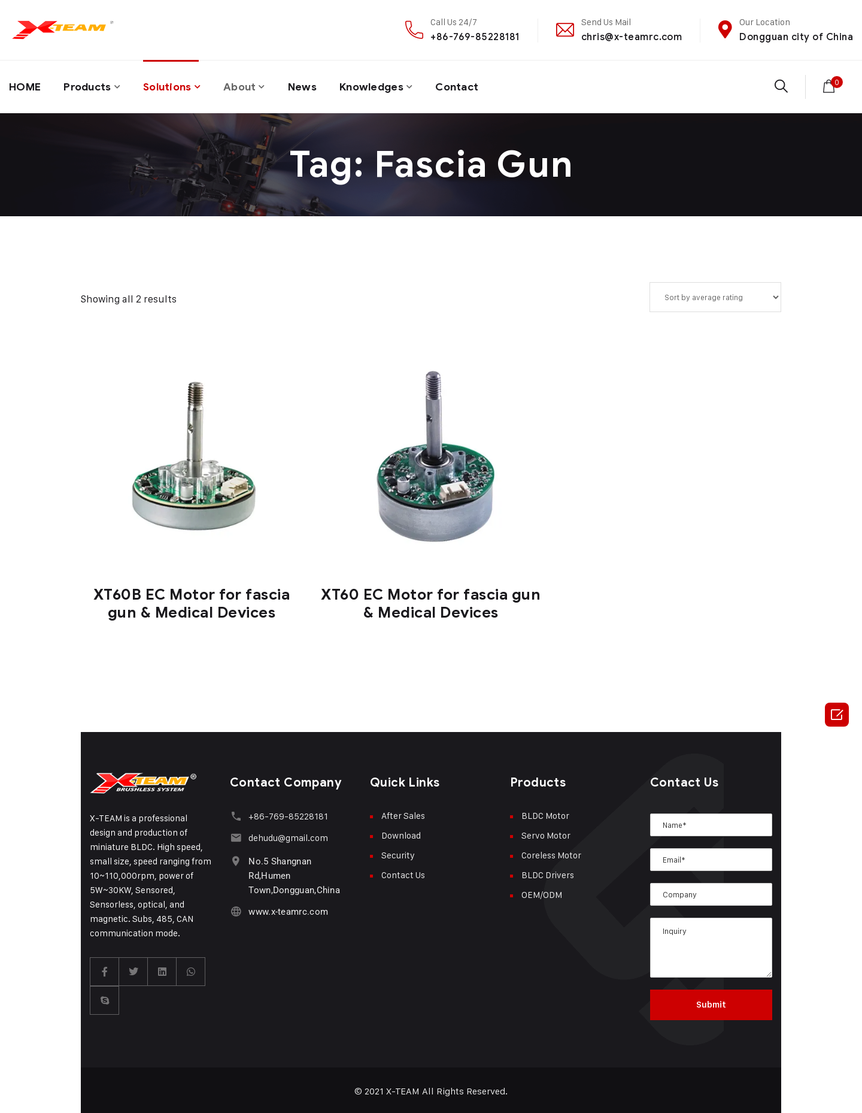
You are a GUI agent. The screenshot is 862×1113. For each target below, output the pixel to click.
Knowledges (383, 85)
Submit (711, 1002)
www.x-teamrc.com (287, 908)
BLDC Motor (545, 813)
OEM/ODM (541, 892)
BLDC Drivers (547, 872)
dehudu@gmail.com (287, 835)
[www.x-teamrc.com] (235, 908)
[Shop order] (715, 295)
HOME (25, 85)
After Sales (403, 813)
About (247, 85)
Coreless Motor (551, 852)
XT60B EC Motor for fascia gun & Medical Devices (191, 601)
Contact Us (403, 872)
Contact (471, 85)
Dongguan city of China (796, 37)
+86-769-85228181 (475, 37)
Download (401, 833)
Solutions (173, 85)
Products (90, 85)
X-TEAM (403, 1088)
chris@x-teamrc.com (631, 37)
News (311, 85)
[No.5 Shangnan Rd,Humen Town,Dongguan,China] (235, 858)
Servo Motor (545, 833)
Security (398, 852)
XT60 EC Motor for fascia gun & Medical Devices (431, 601)
